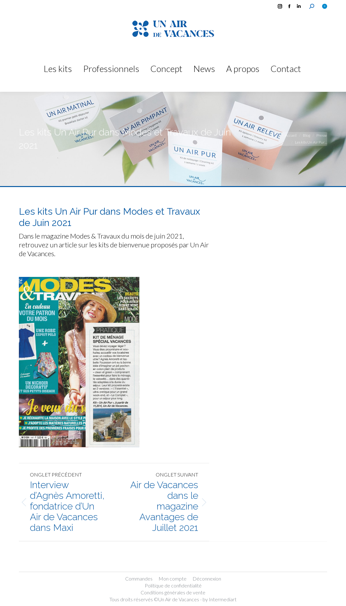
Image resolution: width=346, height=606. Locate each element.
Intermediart (223, 599)
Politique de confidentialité (173, 585)
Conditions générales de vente (173, 592)
